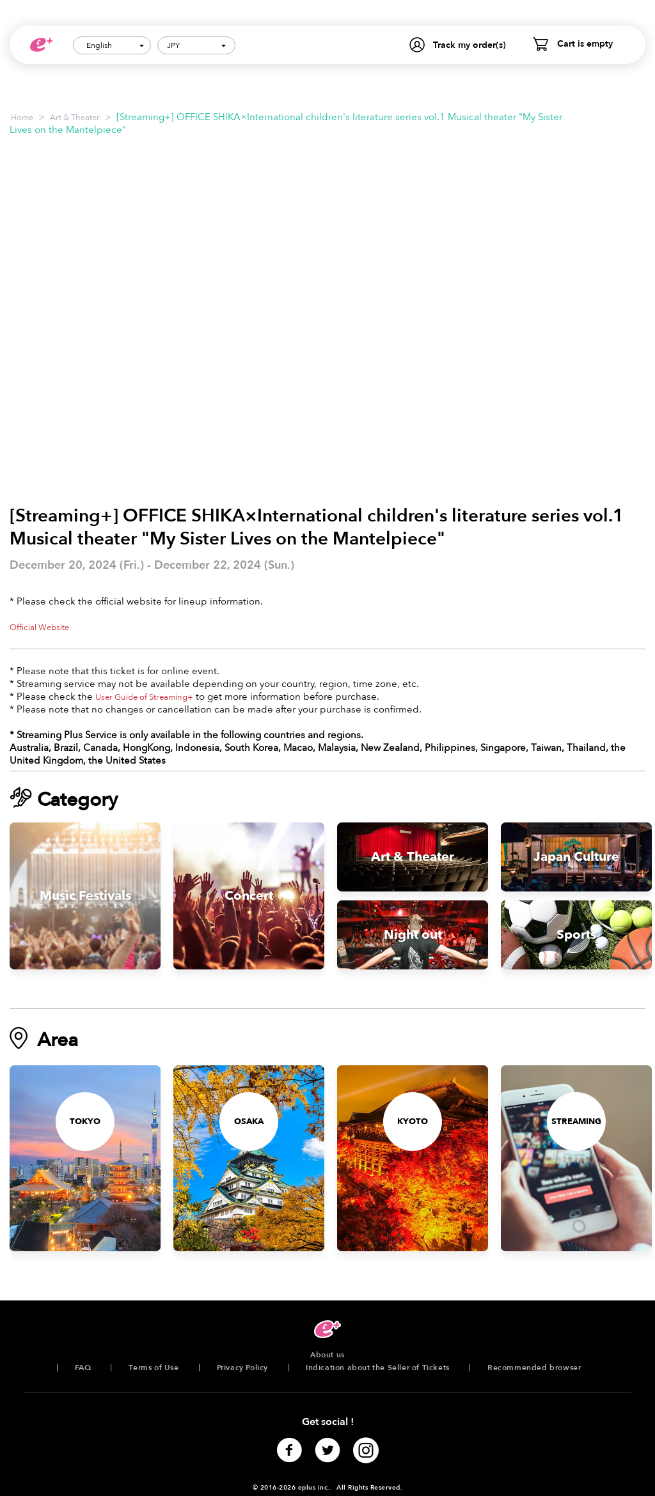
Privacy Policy (242, 1367)
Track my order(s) (469, 45)
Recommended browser (534, 1367)
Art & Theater (75, 117)
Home (22, 117)
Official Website (39, 627)
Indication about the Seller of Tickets (378, 1367)
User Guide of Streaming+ (144, 697)
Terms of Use (153, 1367)
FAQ (83, 1367)
